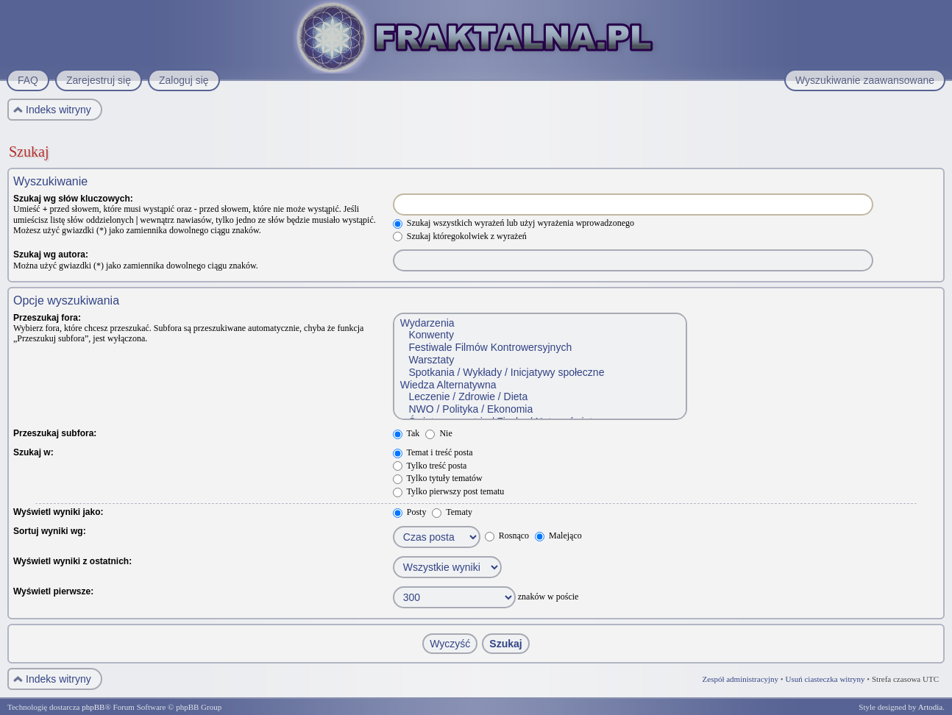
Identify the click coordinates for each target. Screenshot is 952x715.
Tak (406, 433)
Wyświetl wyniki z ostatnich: (72, 561)
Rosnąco (507, 535)
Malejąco (558, 535)
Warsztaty (539, 360)
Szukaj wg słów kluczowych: (73, 198)
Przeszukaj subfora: (54, 433)
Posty (410, 512)
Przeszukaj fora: (47, 318)
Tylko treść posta (430, 465)
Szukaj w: (33, 452)
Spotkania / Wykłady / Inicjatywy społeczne (539, 372)
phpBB (93, 706)
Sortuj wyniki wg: (49, 531)
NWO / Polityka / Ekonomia (539, 409)
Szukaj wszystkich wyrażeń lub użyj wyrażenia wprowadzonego (513, 223)
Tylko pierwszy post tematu (449, 491)
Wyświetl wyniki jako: (58, 512)
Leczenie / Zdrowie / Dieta (539, 397)
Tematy (452, 512)
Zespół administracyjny (741, 679)
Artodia (930, 706)
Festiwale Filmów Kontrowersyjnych (539, 347)
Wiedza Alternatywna (539, 385)
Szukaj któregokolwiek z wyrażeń (460, 236)
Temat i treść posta (433, 452)
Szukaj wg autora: (50, 254)
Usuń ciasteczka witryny (824, 679)
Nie (438, 433)
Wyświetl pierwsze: (53, 591)
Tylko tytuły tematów (438, 478)
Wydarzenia (539, 323)
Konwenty (539, 335)
